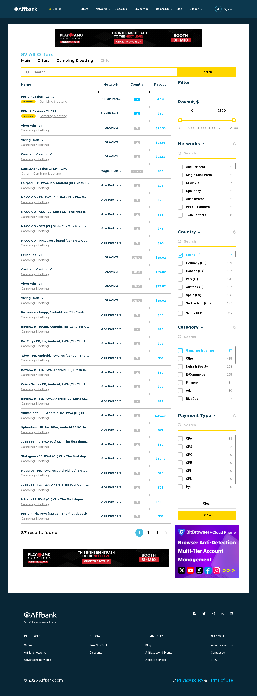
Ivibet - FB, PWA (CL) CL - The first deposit (53, 499)
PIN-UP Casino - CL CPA (39, 111)
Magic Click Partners (111, 171)
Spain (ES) (209, 295)
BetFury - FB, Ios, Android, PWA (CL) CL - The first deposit (55, 341)
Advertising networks (37, 659)
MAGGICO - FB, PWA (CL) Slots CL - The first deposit (55, 197)
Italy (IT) (209, 279)
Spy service (142, 8)
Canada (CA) (209, 271)
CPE (209, 463)
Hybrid (209, 487)
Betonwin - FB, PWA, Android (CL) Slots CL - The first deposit (55, 399)
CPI (209, 471)
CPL (209, 479)
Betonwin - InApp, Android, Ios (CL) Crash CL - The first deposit (55, 312)
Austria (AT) (209, 287)
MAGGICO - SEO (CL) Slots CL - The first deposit (55, 226)
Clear (207, 503)
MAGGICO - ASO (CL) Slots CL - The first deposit (55, 212)
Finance (209, 383)
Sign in (228, 9)
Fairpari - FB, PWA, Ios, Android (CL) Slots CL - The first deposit (55, 183)
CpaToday (209, 191)
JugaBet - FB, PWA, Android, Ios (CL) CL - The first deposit (55, 485)
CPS (209, 447)
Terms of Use (220, 680)
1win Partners (209, 215)
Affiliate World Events (158, 652)
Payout (160, 84)
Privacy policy (190, 680)
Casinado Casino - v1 (36, 154)
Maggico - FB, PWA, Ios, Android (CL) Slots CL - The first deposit (55, 470)
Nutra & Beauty (209, 367)
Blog (179, 8)
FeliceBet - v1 (31, 255)
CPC (209, 455)
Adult (209, 391)
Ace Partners (111, 185)
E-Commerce (209, 375)
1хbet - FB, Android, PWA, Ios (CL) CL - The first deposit (55, 355)
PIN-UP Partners (111, 99)
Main (25, 60)
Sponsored (28, 102)
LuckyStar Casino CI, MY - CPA (44, 169)
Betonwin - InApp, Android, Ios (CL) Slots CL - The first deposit (55, 327)
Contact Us (218, 652)
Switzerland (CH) (209, 303)
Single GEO (194, 313)
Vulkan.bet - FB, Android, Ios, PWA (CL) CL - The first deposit (55, 413)
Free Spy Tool (98, 645)
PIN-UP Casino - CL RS (37, 97)
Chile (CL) (209, 255)
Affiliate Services (156, 659)
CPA (209, 439)
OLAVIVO (111, 128)
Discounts (121, 8)
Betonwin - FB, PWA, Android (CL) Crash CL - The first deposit (55, 370)
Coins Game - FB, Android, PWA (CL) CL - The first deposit (55, 384)
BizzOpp (209, 399)
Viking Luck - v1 (32, 140)
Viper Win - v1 (31, 125)
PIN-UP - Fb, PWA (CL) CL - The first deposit (54, 513)
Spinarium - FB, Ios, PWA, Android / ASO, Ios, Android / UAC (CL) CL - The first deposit (55, 427)
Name (26, 84)
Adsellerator (209, 199)
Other (25, 173)
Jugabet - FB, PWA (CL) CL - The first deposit (55, 442)
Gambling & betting (75, 60)
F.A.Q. (214, 659)
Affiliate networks (35, 652)
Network (110, 84)
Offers (84, 8)
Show (207, 515)
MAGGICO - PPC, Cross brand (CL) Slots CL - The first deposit (55, 240)
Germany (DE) (209, 263)
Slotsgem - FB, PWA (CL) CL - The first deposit (55, 456)
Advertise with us (222, 645)
